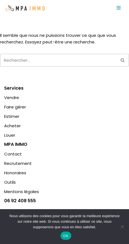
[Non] (122, 226)
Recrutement (18, 163)
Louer (9, 135)
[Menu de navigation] (118, 7)
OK (66, 236)
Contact (13, 154)
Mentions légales (21, 191)
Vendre (11, 97)
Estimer (11, 116)
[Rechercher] (58, 60)
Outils (10, 182)
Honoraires (15, 173)
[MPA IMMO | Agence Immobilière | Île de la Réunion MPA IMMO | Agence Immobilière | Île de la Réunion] (25, 8)
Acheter (12, 126)
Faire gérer (15, 107)
